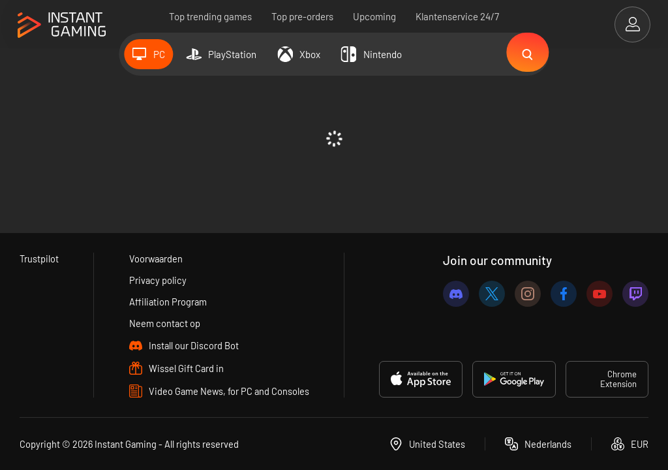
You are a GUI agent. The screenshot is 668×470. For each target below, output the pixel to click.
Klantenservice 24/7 (457, 16)
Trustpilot (39, 258)
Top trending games (210, 16)
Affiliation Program (168, 301)
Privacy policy (158, 280)
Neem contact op (164, 323)
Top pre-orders (302, 16)
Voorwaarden (156, 258)
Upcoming (374, 16)
